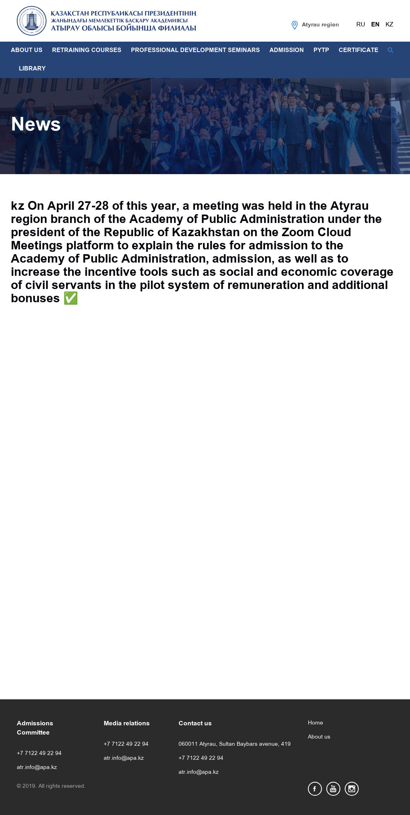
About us (319, 737)
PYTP (321, 50)
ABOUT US (26, 50)
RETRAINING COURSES (86, 50)
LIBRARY (32, 69)
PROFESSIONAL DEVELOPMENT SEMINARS (195, 50)
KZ (389, 25)
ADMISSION (286, 50)
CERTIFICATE (358, 50)
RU (360, 25)
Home (315, 723)
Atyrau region (320, 25)
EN (375, 25)
